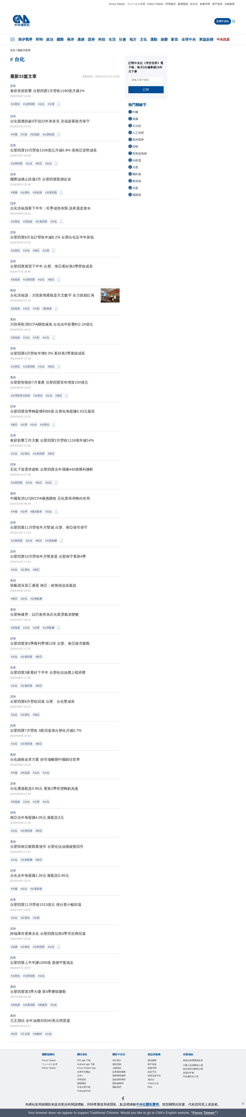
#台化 (41, 104)
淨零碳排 (170, 4)
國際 (60, 39)
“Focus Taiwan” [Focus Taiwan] (203, 1113)
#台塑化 (15, 104)
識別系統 (119, 1065)
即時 (39, 39)
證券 (91, 39)
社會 (122, 39)
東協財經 (206, 39)
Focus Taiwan (117, 4)
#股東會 (47, 308)
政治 (49, 39)
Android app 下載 (86, 1068)
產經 (81, 39)
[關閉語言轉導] (243, 1112)
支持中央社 (222, 21)
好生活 (194, 4)
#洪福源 (35, 134)
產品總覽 (154, 1061)
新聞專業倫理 (122, 1079)
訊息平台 (154, 1075)
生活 (112, 39)
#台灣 (24, 511)
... (58, 104)
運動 (153, 39)
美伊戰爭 (25, 39)
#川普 (24, 134)
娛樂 (164, 39)
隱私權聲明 (120, 1089)
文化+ (81, 1089)
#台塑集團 (51, 540)
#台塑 (51, 104)
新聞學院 (83, 1098)
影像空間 (205, 4)
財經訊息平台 (157, 1079)
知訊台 (152, 1084)
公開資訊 (119, 1070)
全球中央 (188, 39)
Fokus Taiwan (155, 4)
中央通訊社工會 (192, 1091)
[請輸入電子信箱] (146, 80)
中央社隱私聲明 (147, 1104)
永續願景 (230, 4)
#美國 (14, 192)
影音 (174, 39)
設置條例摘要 (122, 1075)
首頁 (12, 50)
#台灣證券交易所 (20, 395)
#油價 (14, 946)
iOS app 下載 (86, 1061)
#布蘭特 (37, 1033)
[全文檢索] (234, 22)
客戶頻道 (217, 4)
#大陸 (36, 308)
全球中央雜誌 (86, 1084)
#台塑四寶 (29, 104)
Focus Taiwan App (87, 1077)
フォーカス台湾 (136, 4)
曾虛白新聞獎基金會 (192, 1063)
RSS (151, 1094)
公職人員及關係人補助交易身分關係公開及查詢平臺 (192, 1077)
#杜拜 (14, 1033)
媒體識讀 (183, 4)
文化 (143, 39)
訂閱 (146, 89)
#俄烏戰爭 (36, 511)
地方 (133, 39)
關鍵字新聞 (24, 50)
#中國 (14, 134)
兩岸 (70, 39)
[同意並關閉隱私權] (243, 1104)
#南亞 (38, 163)
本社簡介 (119, 1061)
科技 (101, 39)
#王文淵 (25, 1033)
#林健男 (42, 1004)
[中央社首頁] (21, 21)
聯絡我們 (119, 1094)
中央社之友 (155, 1089)
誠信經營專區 (122, 1084)
